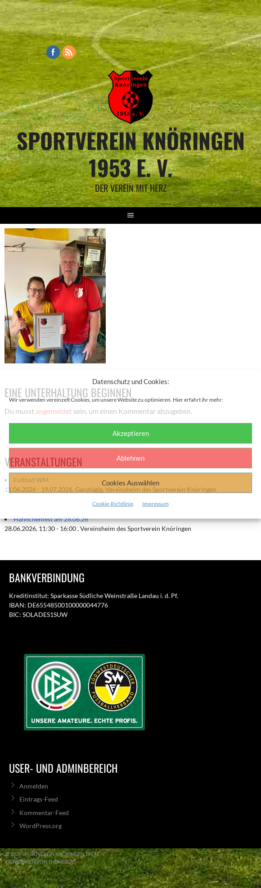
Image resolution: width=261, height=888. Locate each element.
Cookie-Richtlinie (112, 503)
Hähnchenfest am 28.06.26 (51, 519)
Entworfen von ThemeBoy (40, 862)
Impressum (155, 503)
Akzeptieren (130, 433)
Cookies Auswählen (130, 483)
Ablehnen (130, 458)
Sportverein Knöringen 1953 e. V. (131, 153)
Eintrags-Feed (38, 799)
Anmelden (33, 786)
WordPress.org (40, 825)
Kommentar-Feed (44, 812)
